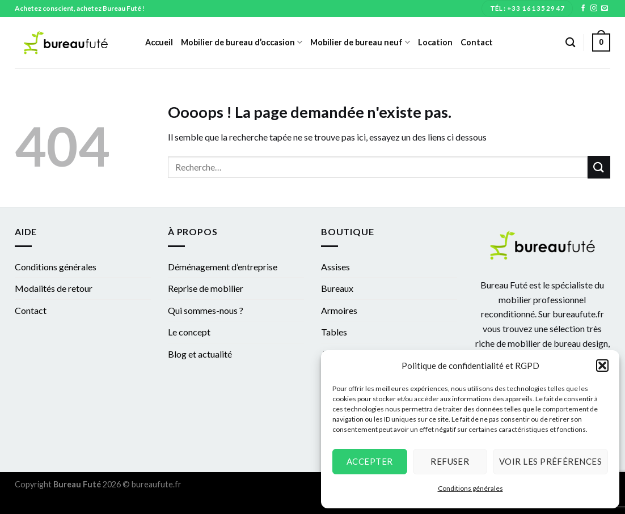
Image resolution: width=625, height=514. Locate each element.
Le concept (189, 331)
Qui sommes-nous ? (205, 310)
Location (435, 42)
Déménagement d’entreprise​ (222, 266)
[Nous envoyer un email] (604, 8)
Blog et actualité (200, 354)
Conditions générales (470, 488)
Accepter (370, 461)
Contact (477, 42)
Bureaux (337, 288)
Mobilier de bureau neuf (360, 42)
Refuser (449, 461)
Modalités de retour (53, 288)
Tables (334, 331)
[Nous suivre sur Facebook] (583, 8)
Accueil (159, 42)
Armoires (339, 310)
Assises (335, 266)
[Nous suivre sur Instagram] (593, 8)
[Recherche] (570, 42)
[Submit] (599, 167)
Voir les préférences (550, 461)
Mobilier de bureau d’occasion (241, 42)
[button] (602, 365)
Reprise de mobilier (205, 288)
